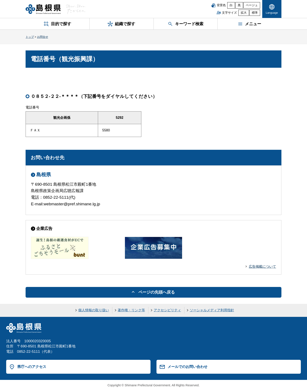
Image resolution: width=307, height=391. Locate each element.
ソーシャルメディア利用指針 (212, 310)
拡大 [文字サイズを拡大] (244, 12)
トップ (30, 36)
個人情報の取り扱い (93, 310)
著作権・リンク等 (131, 310)
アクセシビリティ (167, 310)
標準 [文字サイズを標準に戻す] (255, 12)
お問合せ (42, 36)
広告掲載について (262, 266)
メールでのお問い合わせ (187, 367)
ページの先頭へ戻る (156, 292)
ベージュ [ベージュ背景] (252, 5)
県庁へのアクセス (31, 367)
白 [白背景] (231, 5)
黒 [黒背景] (239, 5)
